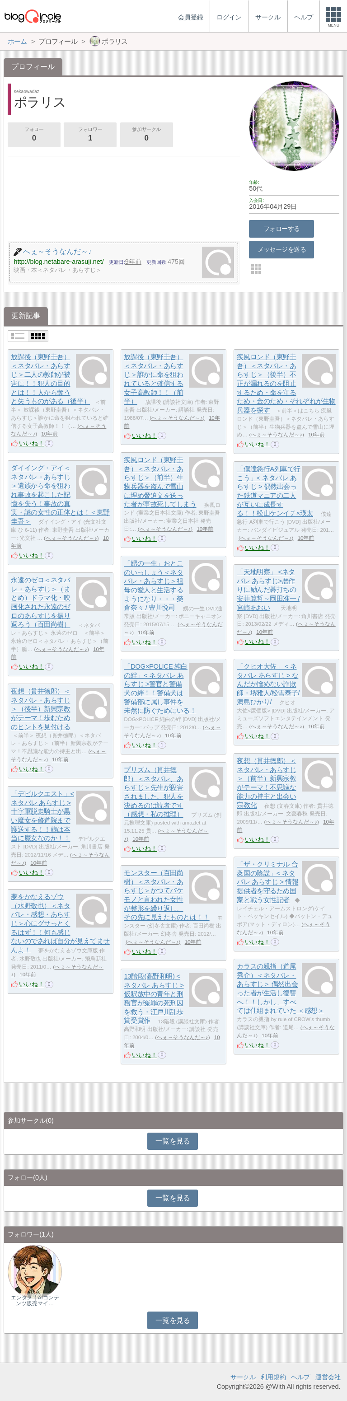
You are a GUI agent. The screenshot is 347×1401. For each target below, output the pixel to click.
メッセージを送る (282, 249)
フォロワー (90, 135)
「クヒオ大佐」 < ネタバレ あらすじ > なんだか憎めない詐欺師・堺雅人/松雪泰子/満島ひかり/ (268, 684)
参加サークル (146, 135)
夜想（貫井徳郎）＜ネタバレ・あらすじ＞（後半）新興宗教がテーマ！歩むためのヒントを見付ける (40, 709)
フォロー (34, 135)
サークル (243, 1377)
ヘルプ (300, 1377)
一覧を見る (172, 1141)
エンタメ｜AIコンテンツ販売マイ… (35, 1300)
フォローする (281, 228)
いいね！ (31, 443)
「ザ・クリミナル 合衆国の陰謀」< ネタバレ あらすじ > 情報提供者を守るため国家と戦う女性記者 (267, 882)
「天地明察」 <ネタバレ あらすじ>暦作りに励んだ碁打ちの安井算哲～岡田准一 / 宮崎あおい (268, 589)
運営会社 (328, 1377)
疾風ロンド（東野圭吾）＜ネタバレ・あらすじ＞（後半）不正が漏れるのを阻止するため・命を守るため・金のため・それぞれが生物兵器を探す (286, 383)
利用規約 (273, 1377)
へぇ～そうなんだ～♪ (177, 418)
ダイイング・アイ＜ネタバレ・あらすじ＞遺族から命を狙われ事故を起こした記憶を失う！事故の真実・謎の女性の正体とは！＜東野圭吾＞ (60, 494)
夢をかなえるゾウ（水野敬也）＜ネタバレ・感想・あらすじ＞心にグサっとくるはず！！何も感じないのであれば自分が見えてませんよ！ (60, 923)
